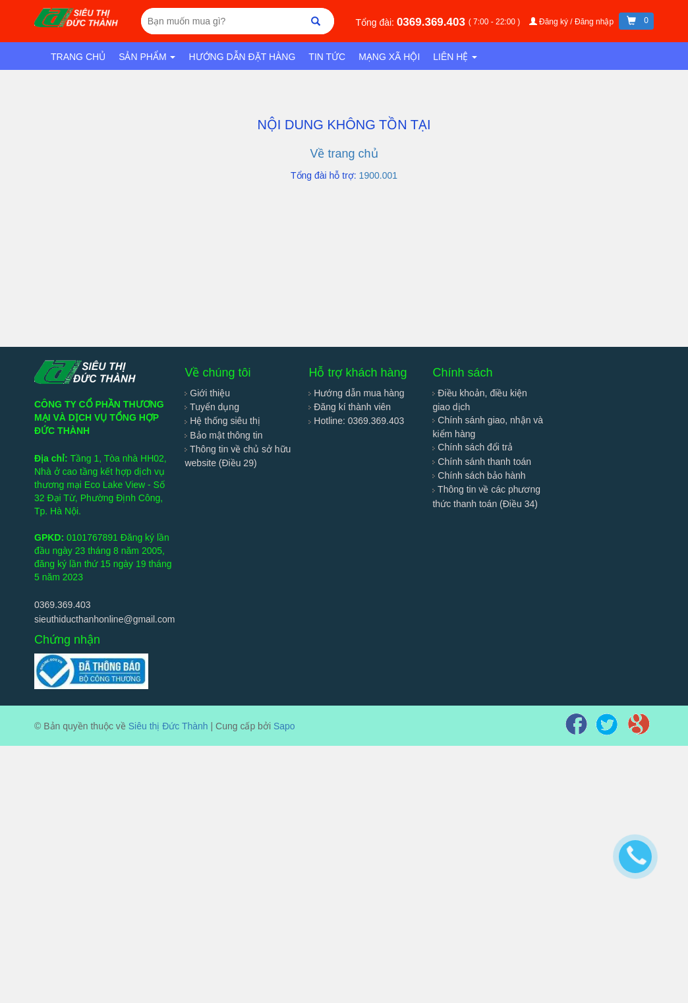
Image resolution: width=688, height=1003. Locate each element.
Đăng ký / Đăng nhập (572, 21)
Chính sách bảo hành (478, 475)
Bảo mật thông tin (223, 435)
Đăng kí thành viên (349, 407)
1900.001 (378, 175)
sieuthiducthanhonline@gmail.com (104, 619)
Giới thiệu (207, 393)
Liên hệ (455, 56)
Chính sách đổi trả (472, 447)
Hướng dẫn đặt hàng (241, 56)
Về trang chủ (344, 153)
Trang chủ (78, 56)
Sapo (284, 726)
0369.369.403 (433, 22)
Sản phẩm (147, 56)
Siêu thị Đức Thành (168, 726)
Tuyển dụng (212, 407)
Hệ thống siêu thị (222, 420)
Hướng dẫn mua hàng (356, 393)
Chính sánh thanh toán (481, 461)
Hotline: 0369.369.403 (356, 420)
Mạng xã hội (389, 56)
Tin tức (326, 56)
